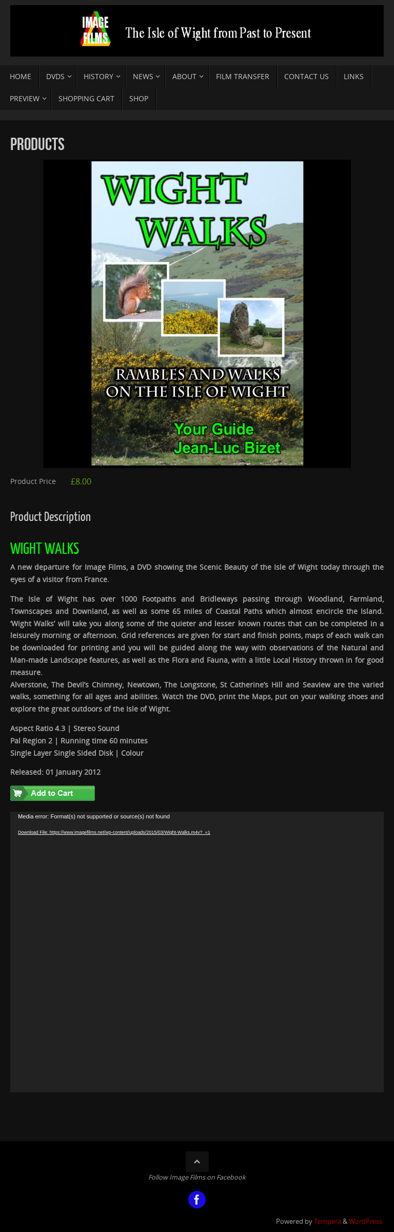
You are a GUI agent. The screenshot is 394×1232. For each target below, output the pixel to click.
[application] (197, 952)
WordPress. (366, 1221)
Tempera (327, 1221)
